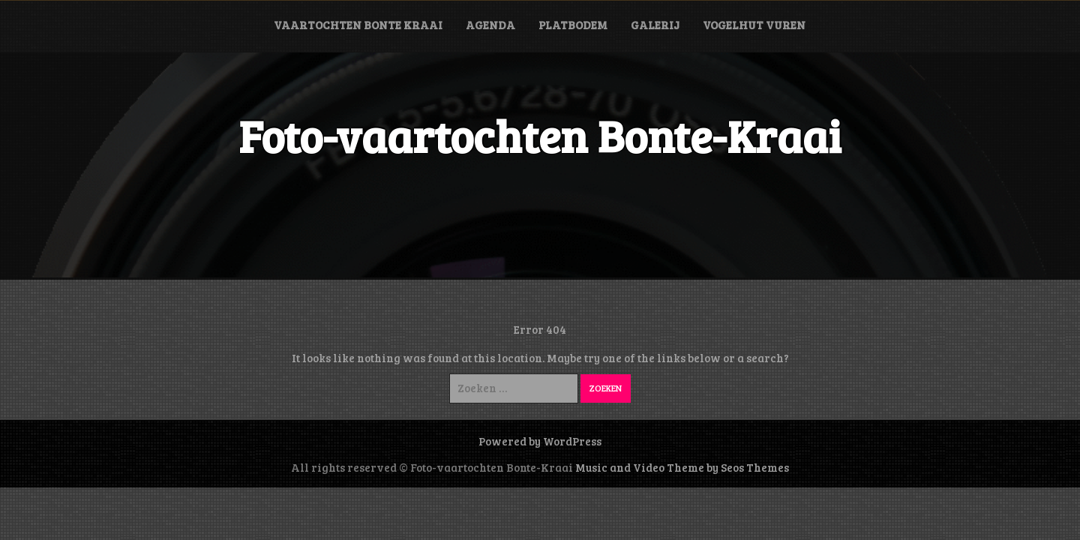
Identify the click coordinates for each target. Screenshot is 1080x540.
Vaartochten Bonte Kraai (358, 24)
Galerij (655, 24)
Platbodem (573, 24)
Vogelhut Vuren (754, 24)
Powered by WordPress (540, 441)
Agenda (490, 24)
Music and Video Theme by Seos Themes (682, 467)
